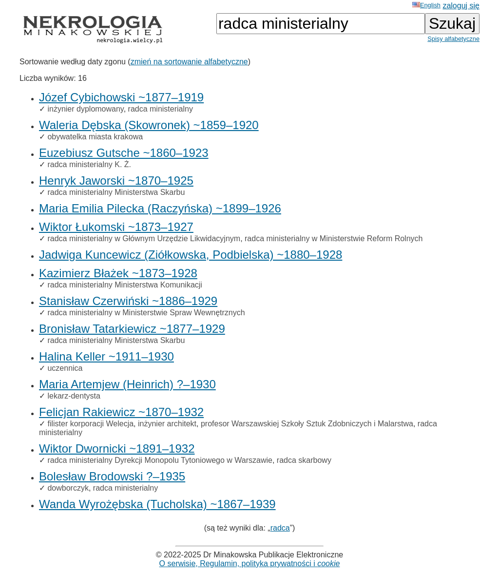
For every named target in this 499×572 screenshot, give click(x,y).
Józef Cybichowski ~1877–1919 (121, 97)
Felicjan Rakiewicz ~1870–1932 (121, 412)
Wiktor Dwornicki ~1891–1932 (117, 448)
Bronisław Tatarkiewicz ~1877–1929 (132, 328)
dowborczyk (67, 488)
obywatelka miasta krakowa (95, 137)
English (426, 5)
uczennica (64, 368)
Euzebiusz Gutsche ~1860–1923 (124, 152)
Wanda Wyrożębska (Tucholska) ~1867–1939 (157, 504)
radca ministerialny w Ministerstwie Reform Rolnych (333, 238)
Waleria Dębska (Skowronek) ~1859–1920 (149, 125)
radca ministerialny (160, 109)
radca (280, 528)
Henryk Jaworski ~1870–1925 (116, 180)
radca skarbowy (304, 460)
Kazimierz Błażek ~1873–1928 (118, 273)
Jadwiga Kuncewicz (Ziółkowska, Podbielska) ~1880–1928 (190, 254)
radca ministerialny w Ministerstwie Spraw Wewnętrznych (146, 312)
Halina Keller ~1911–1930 (106, 356)
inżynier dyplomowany (85, 109)
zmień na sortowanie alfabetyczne (189, 61)
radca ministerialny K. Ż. (89, 164)
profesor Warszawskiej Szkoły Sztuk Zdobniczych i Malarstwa (307, 423)
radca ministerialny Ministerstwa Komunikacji (124, 285)
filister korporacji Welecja (90, 423)
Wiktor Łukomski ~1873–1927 (116, 226)
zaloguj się (461, 5)
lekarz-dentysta (73, 396)
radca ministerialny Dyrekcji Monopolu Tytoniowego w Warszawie (159, 460)
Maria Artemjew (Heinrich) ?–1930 (127, 384)
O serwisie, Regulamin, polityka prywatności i (249, 563)
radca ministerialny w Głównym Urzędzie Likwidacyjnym (143, 238)
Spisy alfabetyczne (453, 38)
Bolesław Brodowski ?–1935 (112, 476)
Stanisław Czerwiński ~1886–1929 (128, 300)
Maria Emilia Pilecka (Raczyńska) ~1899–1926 (160, 208)
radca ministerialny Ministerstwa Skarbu (116, 192)
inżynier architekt (167, 423)
